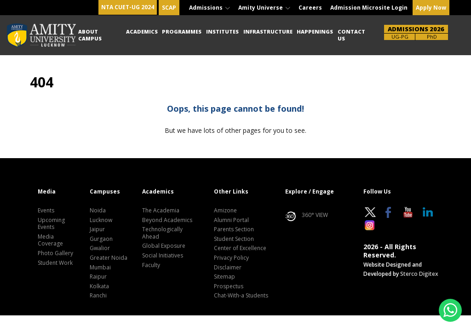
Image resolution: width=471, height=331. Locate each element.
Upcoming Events (51, 224)
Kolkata (99, 286)
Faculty (151, 265)
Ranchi (98, 295)
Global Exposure (163, 246)
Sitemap (224, 276)
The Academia (160, 210)
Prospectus (228, 286)
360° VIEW (306, 216)
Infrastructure (268, 31)
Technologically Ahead (162, 233)
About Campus (90, 34)
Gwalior (100, 248)
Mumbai (100, 267)
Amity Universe (264, 7)
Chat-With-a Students (241, 295)
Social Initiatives (162, 255)
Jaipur (97, 229)
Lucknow (101, 220)
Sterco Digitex (419, 274)
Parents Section (234, 229)
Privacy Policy (231, 258)
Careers (310, 7)
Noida (98, 210)
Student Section (234, 239)
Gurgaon (101, 239)
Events (46, 210)
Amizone (225, 210)
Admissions (209, 7)
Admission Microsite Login (369, 7)
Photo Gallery (55, 253)
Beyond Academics (167, 220)
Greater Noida (108, 258)
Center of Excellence (240, 248)
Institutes (222, 31)
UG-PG (399, 36)
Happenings (315, 31)
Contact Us (351, 34)
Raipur (98, 276)
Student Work (55, 263)
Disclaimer (227, 267)
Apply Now (431, 7)
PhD (432, 36)
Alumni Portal (231, 220)
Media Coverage (50, 240)
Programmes (181, 31)
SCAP (169, 7)
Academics (142, 31)
